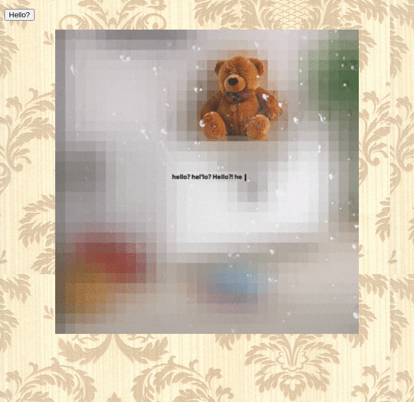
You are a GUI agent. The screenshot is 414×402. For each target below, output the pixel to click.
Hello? (19, 15)
